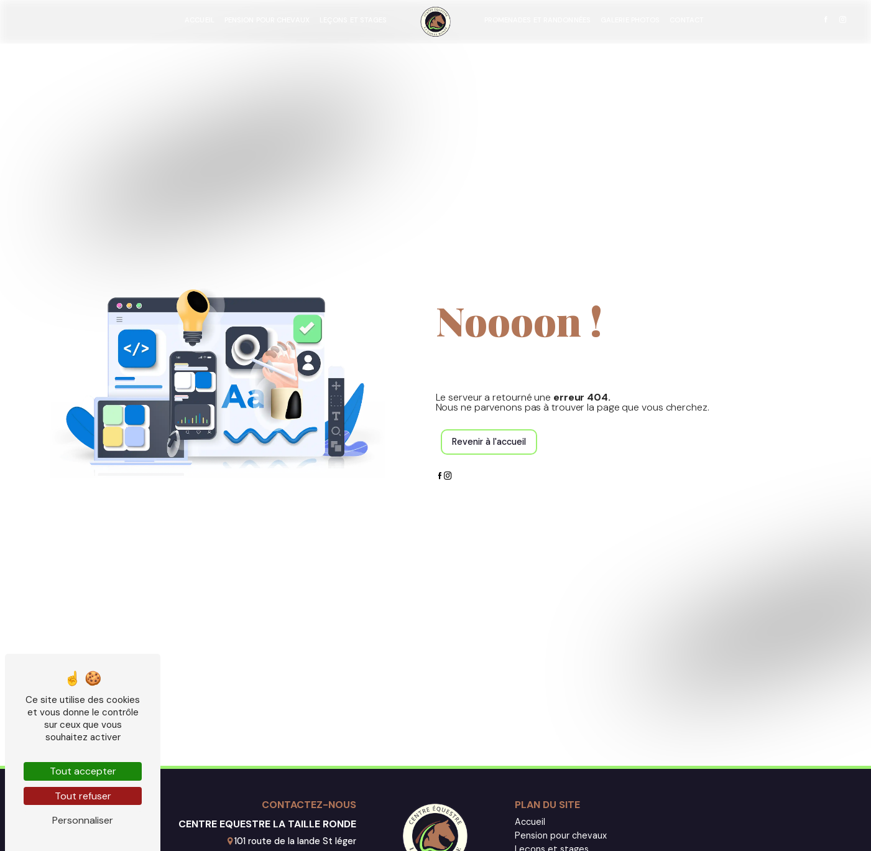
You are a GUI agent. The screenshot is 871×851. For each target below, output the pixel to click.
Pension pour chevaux (267, 20)
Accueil (199, 20)
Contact (687, 20)
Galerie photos (630, 20)
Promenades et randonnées (537, 20)
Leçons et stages (353, 20)
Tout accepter (83, 771)
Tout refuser (83, 795)
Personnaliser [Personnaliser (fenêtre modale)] (82, 820)
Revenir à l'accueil (489, 441)
